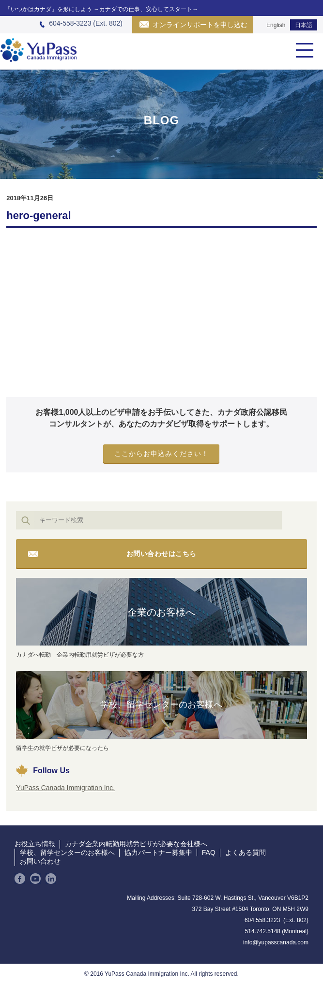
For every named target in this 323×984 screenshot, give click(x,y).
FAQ (208, 852)
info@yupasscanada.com (275, 942)
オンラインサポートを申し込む (200, 25)
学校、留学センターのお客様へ (161, 704)
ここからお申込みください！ (161, 453)
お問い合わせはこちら (161, 554)
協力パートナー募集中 (158, 852)
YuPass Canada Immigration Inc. (65, 788)
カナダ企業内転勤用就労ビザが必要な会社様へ (136, 844)
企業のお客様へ (161, 612)
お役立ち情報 (35, 844)
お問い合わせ (40, 861)
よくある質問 (245, 852)
